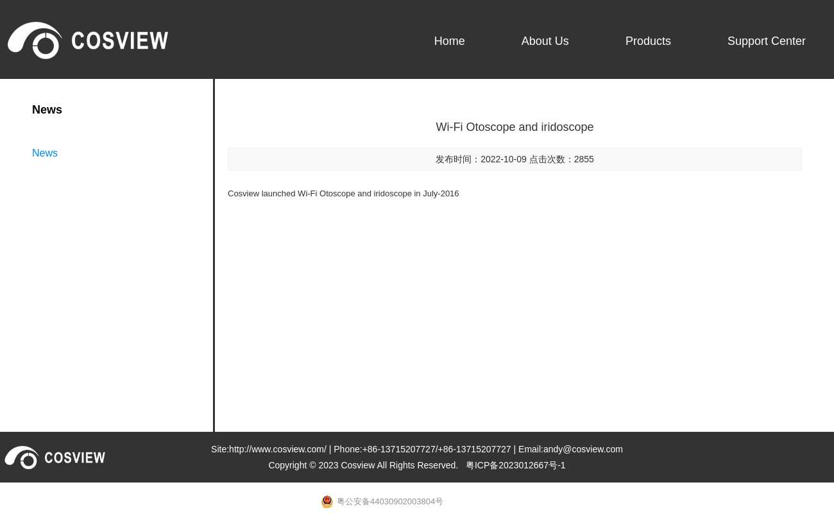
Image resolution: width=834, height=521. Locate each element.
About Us (545, 41)
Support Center (767, 41)
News (45, 153)
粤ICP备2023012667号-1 (516, 465)
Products (648, 41)
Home (449, 41)
